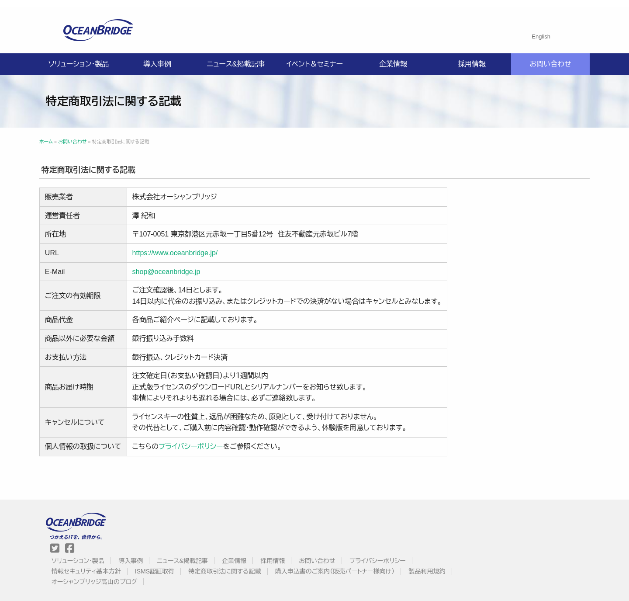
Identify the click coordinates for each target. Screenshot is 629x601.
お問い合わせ (550, 56)
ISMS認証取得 (368, 521)
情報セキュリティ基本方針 (300, 521)
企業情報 (393, 56)
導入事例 (157, 56)
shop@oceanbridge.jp (190, 263)
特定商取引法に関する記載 (438, 521)
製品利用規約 (346, 531)
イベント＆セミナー (314, 56)
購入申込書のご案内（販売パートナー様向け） (254, 531)
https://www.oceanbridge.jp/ (199, 245)
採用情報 (472, 56)
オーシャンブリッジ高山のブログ (422, 531)
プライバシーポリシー (215, 439)
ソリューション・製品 (78, 56)
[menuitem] (541, 28)
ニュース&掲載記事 (236, 56)
